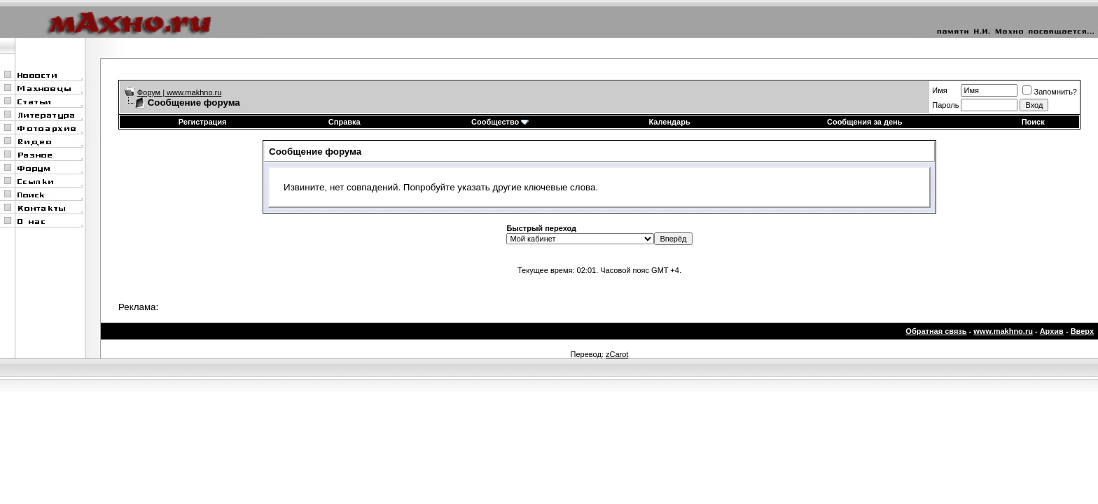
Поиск (1033, 122)
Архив (1052, 331)
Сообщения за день (864, 122)
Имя (939, 90)
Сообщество (500, 122)
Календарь (669, 122)
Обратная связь (935, 331)
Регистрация (203, 122)
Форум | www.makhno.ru (179, 92)
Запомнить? (1049, 92)
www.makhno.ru (1003, 331)
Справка (344, 122)
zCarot (617, 354)
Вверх (1082, 331)
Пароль (945, 105)
